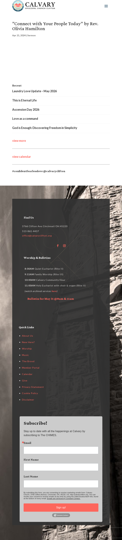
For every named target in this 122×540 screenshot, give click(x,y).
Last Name (31, 476)
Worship (27, 348)
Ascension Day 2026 (25, 109)
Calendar (27, 374)
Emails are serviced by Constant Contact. (63, 498)
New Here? (28, 342)
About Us (27, 335)
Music (25, 355)
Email (27, 442)
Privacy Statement (33, 387)
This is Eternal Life (24, 100)
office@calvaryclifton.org (37, 235)
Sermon (31, 35)
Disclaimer (28, 399)
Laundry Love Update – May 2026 (34, 91)
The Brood (28, 361)
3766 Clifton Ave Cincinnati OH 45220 (45, 226)
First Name (31, 459)
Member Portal (30, 367)
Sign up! (61, 507)
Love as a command (25, 118)
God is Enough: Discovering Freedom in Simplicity (44, 128)
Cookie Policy (30, 393)
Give (24, 380)
